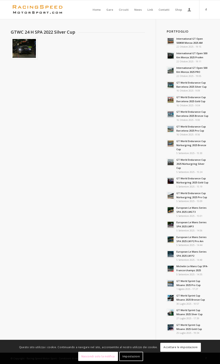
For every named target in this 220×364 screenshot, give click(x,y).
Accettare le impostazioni (180, 347)
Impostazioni (131, 356)
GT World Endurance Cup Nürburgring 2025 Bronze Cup (191, 145)
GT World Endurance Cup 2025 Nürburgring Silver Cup (191, 163)
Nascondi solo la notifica (98, 356)
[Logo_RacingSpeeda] (37, 9)
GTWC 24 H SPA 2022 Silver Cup (43, 32)
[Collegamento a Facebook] (206, 9)
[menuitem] (97, 9)
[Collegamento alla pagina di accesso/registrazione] (189, 9)
